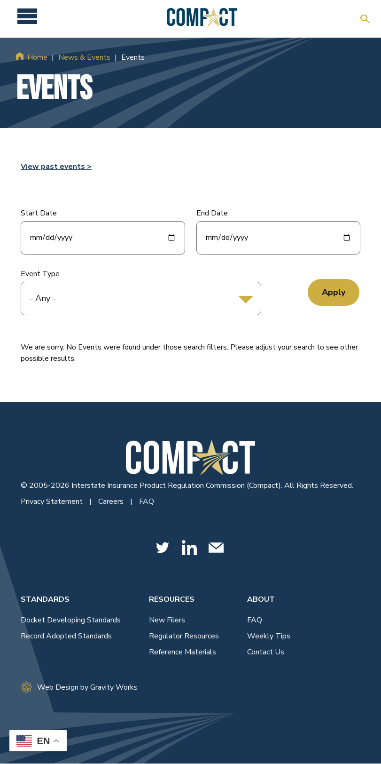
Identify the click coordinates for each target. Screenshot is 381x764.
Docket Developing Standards (71, 620)
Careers (111, 501)
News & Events (84, 57)
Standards (45, 599)
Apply (333, 292)
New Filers (167, 620)
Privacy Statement (53, 501)
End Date (212, 213)
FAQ (146, 501)
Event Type (40, 274)
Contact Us (265, 652)
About (261, 599)
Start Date (39, 213)
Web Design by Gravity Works (79, 687)
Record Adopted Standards (66, 636)
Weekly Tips (268, 636)
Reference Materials (182, 652)
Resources (171, 599)
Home (37, 57)
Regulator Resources (184, 636)
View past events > (56, 166)
